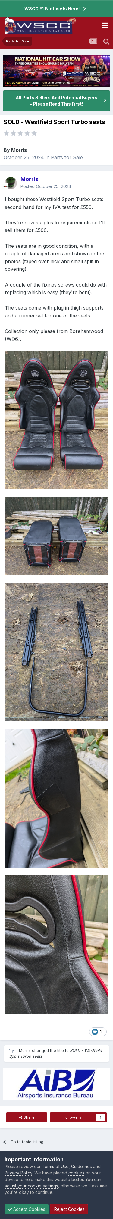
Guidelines (81, 1166)
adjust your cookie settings (31, 1185)
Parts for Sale (67, 157)
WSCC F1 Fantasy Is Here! (52, 8)
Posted (45, 186)
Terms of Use (55, 1166)
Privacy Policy (18, 1172)
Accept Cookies (26, 1209)
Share (27, 1117)
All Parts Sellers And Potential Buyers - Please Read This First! (56, 100)
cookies (76, 1172)
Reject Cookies (69, 1209)
